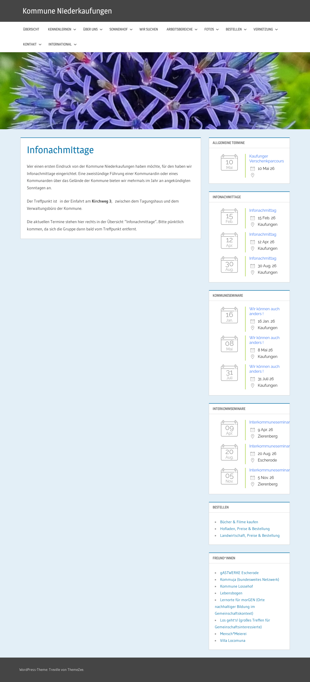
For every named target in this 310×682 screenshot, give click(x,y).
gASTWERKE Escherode (239, 572)
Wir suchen (149, 29)
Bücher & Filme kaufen (239, 521)
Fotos (211, 29)
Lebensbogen (231, 593)
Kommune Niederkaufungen (67, 10)
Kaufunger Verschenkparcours (266, 158)
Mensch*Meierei (233, 633)
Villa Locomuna (232, 640)
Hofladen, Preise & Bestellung (245, 528)
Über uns (93, 29)
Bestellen (236, 29)
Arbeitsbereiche (182, 29)
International (62, 44)
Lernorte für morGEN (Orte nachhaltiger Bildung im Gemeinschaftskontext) (240, 606)
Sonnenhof (121, 29)
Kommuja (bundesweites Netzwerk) (249, 579)
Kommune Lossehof (236, 586)
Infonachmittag (262, 210)
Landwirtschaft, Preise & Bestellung (250, 535)
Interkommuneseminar (269, 422)
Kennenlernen (62, 29)
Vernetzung (266, 29)
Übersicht (31, 29)
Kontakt (32, 44)
